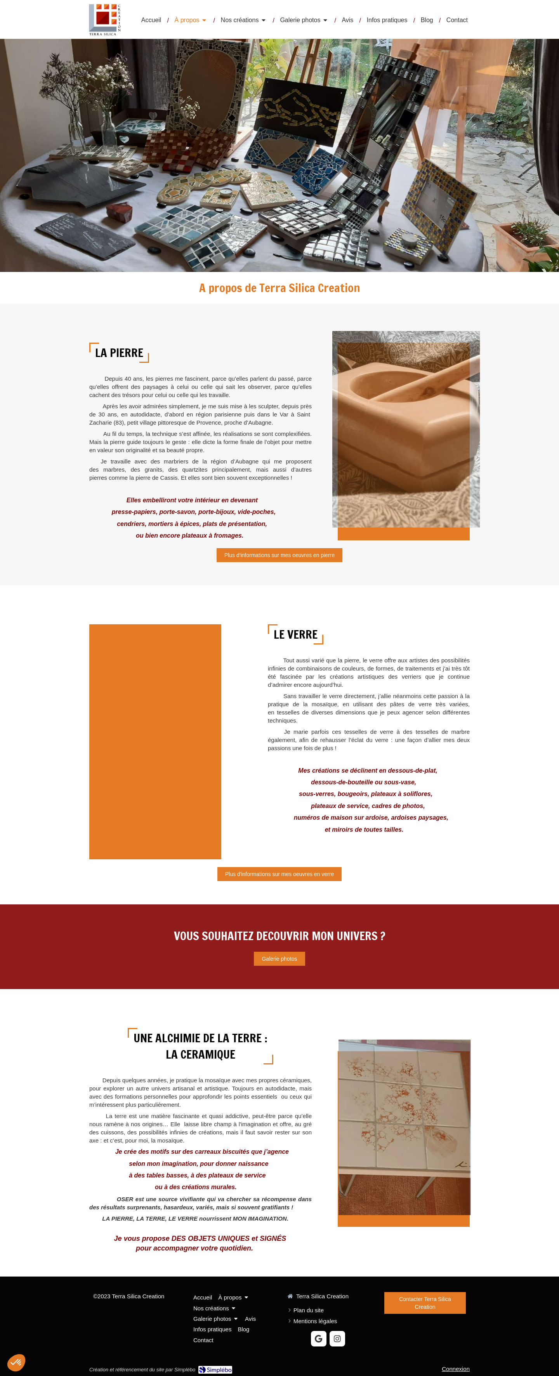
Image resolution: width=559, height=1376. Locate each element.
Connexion (456, 1369)
